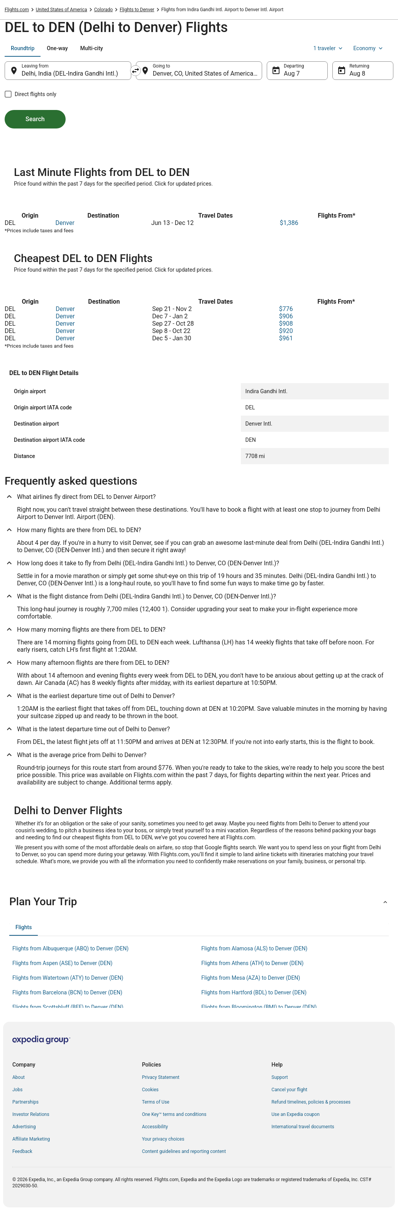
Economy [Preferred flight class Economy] (368, 48)
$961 (286, 338)
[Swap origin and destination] (135, 70)
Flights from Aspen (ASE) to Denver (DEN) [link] (62, 963)
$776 (286, 309)
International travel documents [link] (302, 1126)
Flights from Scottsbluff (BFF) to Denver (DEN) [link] (68, 1007)
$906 (286, 316)
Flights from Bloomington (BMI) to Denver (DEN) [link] (259, 1007)
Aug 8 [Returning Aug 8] (357, 73)
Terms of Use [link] (155, 1102)
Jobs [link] (17, 1089)
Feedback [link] (22, 1151)
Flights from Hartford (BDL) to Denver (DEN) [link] (254, 992)
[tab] (23, 48)
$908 (286, 323)
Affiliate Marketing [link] (31, 1139)
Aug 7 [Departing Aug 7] (292, 73)
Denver (64, 223)
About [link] (18, 1077)
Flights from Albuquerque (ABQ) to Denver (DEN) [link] (70, 948)
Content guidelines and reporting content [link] (184, 1151)
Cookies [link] (150, 1089)
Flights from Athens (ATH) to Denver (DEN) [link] (253, 963)
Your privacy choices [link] (163, 1139)
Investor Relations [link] (30, 1114)
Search (35, 119)
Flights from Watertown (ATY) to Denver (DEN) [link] (67, 978)
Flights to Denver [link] (137, 9)
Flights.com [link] (17, 9)
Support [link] (279, 1077)
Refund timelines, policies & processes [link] (311, 1102)
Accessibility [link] (155, 1126)
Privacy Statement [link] (161, 1077)
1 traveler (328, 48)
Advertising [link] (24, 1126)
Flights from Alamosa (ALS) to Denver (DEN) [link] (255, 948)
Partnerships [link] (25, 1102)
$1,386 (289, 223)
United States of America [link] (61, 9)
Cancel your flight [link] (289, 1089)
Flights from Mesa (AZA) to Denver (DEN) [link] (251, 978)
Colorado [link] (103, 9)
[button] (199, 902)
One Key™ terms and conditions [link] (174, 1114)
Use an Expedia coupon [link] (295, 1114)
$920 (286, 331)
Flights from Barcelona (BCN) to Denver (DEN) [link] (67, 992)
